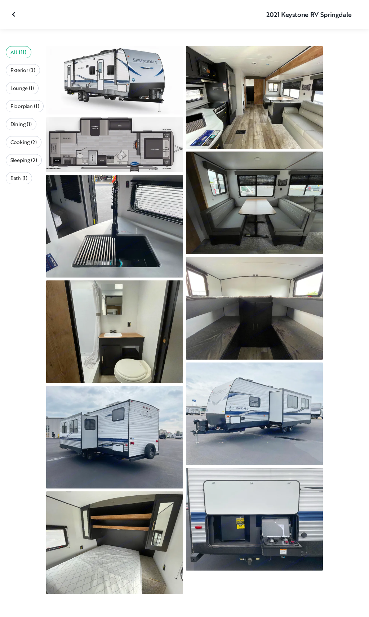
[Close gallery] (14, 14)
